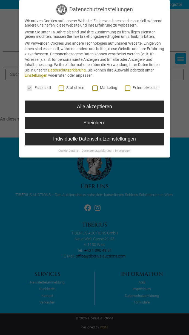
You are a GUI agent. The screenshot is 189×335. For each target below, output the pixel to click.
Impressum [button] (123, 151)
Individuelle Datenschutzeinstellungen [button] (94, 139)
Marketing (104, 87)
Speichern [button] (94, 122)
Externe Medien (142, 87)
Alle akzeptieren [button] (94, 106)
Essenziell (39, 87)
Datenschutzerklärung (67, 70)
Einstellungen (36, 75)
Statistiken (71, 87)
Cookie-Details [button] (68, 151)
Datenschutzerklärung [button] (97, 151)
